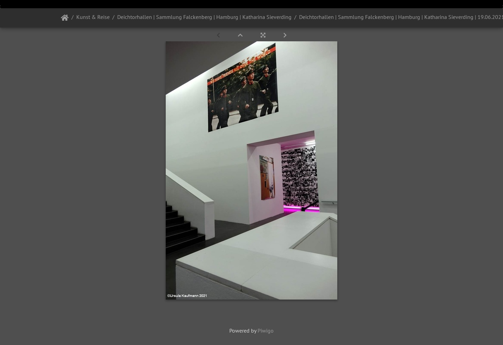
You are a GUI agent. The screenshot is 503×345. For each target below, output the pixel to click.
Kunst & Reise (93, 16)
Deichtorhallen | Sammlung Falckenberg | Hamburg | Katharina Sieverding (204, 16)
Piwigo (266, 330)
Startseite (65, 18)
